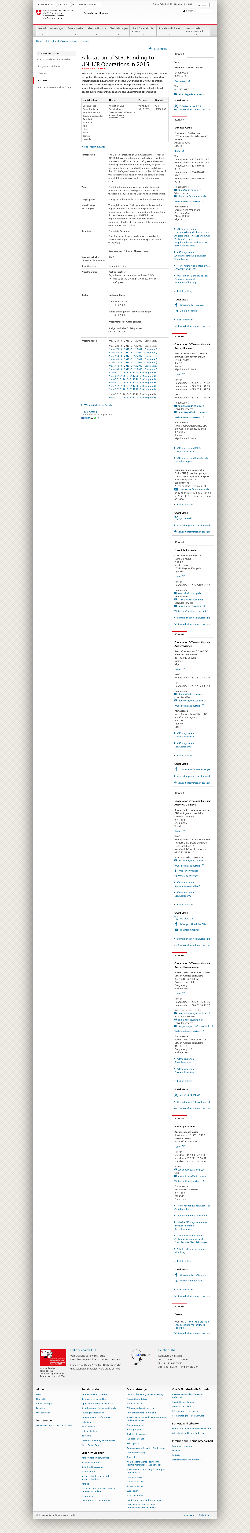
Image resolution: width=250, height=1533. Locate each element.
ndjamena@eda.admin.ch (192, 860)
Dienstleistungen (118, 31)
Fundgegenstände (135, 1439)
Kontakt (178, 53)
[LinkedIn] (89, 417)
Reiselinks (86, 1436)
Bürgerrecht (132, 1491)
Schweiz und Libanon (170, 31)
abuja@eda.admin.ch (189, 189)
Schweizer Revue (135, 1486)
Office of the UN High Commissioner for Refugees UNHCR (191, 1325)
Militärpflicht (133, 1443)
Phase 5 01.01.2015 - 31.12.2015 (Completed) (132, 386)
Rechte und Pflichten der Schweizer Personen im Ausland (98, 1490)
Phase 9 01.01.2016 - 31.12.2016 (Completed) (132, 372)
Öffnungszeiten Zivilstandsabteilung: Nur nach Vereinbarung (190, 255)
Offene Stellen (43, 1413)
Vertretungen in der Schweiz (95, 1458)
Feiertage (40, 1408)
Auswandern (87, 1496)
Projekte (176, 1455)
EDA (66, 4)
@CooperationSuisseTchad (194, 924)
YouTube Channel (189, 929)
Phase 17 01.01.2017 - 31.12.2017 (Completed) (132, 349)
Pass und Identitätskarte (138, 1399)
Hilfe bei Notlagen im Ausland (141, 1413)
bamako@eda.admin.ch (191, 405)
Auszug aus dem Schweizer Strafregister (146, 1448)
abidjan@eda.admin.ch (190, 1019)
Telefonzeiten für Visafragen (192, 1215)
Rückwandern (88, 1472)
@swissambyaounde (190, 1280)
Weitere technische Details (98, 405)
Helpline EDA (166, 1350)
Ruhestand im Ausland (92, 1467)
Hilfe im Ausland (89, 1431)
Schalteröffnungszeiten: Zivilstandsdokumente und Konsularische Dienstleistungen (191, 1239)
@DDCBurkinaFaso (189, 1094)
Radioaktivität (88, 1426)
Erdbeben (86, 1422)
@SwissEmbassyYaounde (193, 1274)
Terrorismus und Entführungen (96, 1417)
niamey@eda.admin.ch (190, 694)
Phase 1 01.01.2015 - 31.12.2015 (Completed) (132, 398)
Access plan (182, 80)
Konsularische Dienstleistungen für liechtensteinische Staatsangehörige (144, 1463)
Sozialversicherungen (137, 1434)
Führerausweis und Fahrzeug (140, 1408)
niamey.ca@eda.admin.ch (192, 700)
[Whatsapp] (95, 417)
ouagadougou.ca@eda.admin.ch (195, 1026)
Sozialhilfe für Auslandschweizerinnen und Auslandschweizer (147, 1419)
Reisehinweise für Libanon (94, 1394)
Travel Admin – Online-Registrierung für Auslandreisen (146, 1471)
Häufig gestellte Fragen (92, 1413)
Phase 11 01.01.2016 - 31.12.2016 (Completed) (132, 366)
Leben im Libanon (96, 31)
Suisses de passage (135, 1481)
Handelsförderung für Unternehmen (144, 1500)
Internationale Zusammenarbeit (196, 31)
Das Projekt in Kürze (94, 146)
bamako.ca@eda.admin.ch (192, 412)
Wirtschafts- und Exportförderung (188, 1433)
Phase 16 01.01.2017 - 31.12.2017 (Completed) (132, 352)
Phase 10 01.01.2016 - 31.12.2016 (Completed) (132, 369)
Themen (176, 1450)
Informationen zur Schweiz (185, 1411)
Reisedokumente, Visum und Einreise (99, 1408)
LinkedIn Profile (189, 310)
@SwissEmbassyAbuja (192, 305)
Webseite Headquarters (189, 201)
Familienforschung (136, 1452)
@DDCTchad (186, 918)
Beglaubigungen (135, 1425)
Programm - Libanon (182, 1446)
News (38, 1394)
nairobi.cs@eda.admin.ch (192, 605)
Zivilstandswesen (135, 1495)
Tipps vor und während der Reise (97, 1403)
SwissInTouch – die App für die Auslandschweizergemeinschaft (142, 1506)
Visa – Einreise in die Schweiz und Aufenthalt (188, 1396)
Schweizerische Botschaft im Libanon (54, 1425)
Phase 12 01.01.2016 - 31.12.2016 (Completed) (132, 362)
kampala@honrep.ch (189, 593)
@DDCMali (185, 518)
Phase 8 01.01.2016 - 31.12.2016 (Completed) (132, 376)
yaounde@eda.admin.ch (191, 1169)
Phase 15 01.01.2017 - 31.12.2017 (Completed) (132, 356)
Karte (179, 150)
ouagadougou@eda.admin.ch (194, 1013)
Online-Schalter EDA (83, 1350)
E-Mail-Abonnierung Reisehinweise (98, 1440)
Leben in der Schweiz (182, 1406)
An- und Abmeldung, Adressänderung (145, 1394)
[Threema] (92, 417)
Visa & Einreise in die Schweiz (143, 31)
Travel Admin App (90, 1445)
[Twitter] (86, 417)
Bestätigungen (134, 1429)
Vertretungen (57, 31)
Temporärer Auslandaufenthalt (96, 1500)
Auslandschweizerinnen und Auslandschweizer (95, 1478)
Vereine (85, 1484)
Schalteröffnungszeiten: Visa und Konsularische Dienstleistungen (190, 1225)
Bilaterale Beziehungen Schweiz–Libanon (192, 1428)
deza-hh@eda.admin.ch (191, 94)
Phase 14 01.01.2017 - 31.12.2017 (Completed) (132, 359)
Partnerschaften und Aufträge (186, 1460)
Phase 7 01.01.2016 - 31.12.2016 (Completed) (132, 379)
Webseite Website (188, 870)
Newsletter (41, 1399)
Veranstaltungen (44, 1403)
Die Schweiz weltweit (87, 4)
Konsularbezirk (185, 319)
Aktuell (42, 31)
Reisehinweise (75, 31)
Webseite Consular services (191, 611)
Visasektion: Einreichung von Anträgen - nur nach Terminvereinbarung (191, 279)
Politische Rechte (135, 1403)
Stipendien (132, 1457)
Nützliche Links (134, 1477)
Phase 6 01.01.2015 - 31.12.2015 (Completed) (132, 382)
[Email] (98, 417)
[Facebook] (83, 417)
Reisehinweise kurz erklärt (94, 1399)
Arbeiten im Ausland (91, 1462)
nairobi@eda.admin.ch (190, 599)
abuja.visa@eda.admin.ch (192, 196)
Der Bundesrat (48, 4)
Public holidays (185, 291)
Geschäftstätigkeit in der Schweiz (188, 1416)
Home (39, 41)
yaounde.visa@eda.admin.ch (193, 1176)
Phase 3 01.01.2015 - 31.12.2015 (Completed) (132, 389)
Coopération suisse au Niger (195, 769)
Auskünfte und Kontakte (184, 1402)
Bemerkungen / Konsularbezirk (193, 525)
